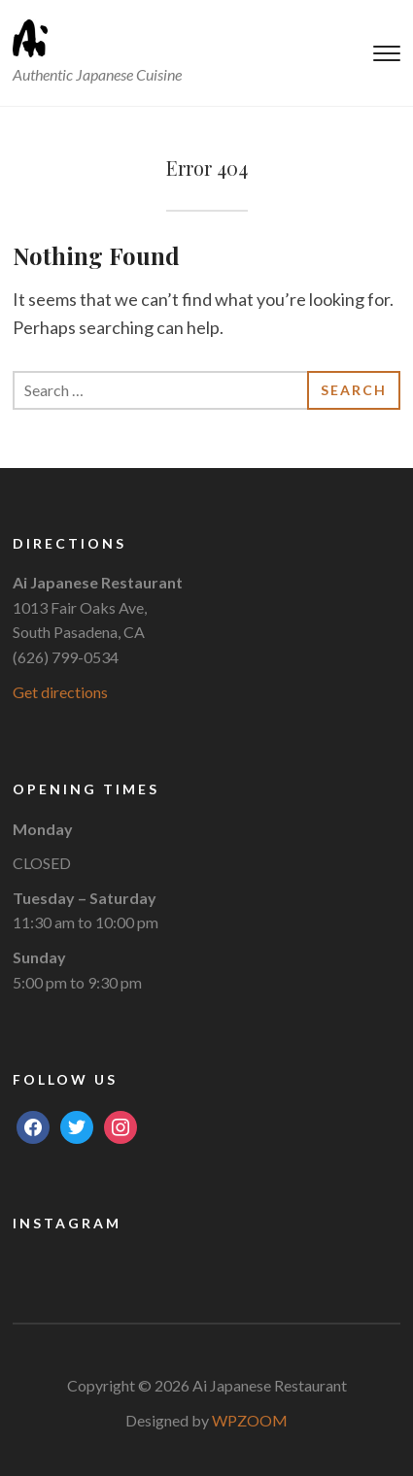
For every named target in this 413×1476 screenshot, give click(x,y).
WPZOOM (250, 1420)
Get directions (60, 692)
